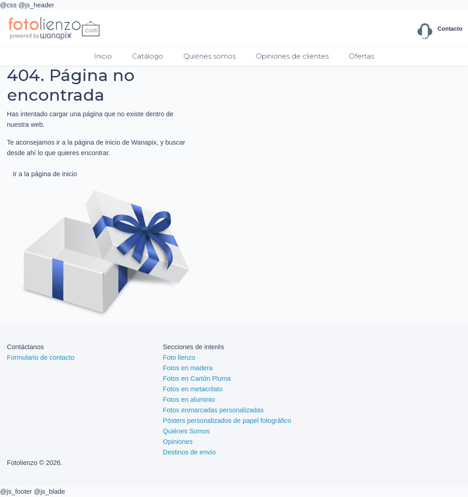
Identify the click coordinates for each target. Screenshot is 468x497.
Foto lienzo (179, 357)
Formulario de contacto (40, 357)
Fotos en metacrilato (192, 389)
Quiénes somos (209, 56)
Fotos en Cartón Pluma (197, 378)
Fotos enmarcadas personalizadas (213, 410)
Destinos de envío (189, 452)
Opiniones (178, 441)
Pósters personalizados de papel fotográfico (227, 420)
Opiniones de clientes (292, 56)
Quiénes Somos (186, 431)
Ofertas (361, 56)
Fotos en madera (188, 368)
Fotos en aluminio (189, 399)
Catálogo (147, 56)
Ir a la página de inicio (45, 174)
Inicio (103, 56)
